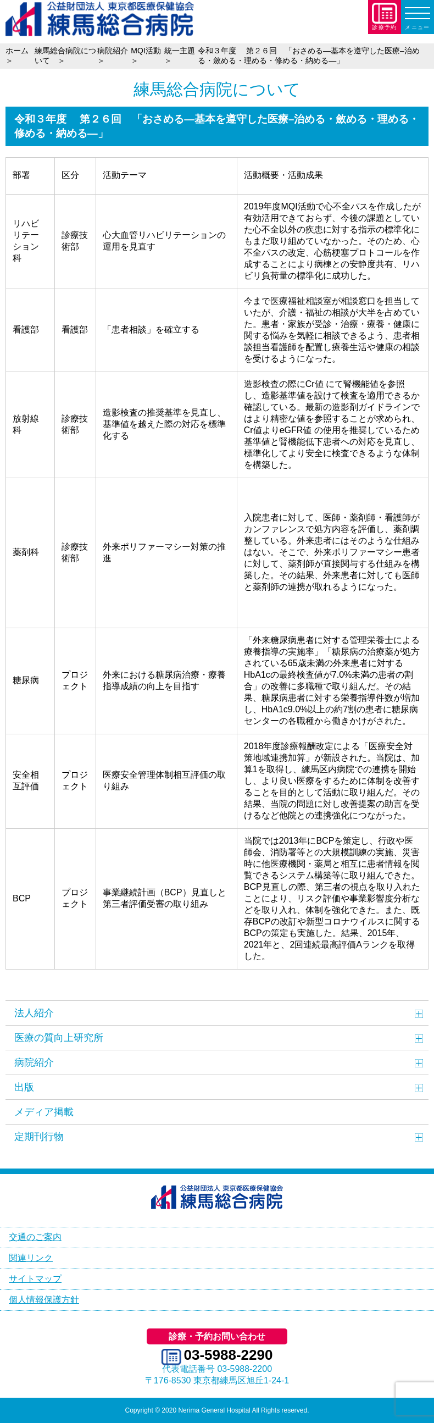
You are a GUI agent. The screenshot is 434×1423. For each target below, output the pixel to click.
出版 (24, 1087)
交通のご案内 (35, 1237)
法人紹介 (34, 1012)
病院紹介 (34, 1062)
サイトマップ (35, 1278)
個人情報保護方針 (44, 1299)
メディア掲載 (44, 1111)
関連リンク (31, 1258)
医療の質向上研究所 (58, 1037)
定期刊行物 (39, 1136)
